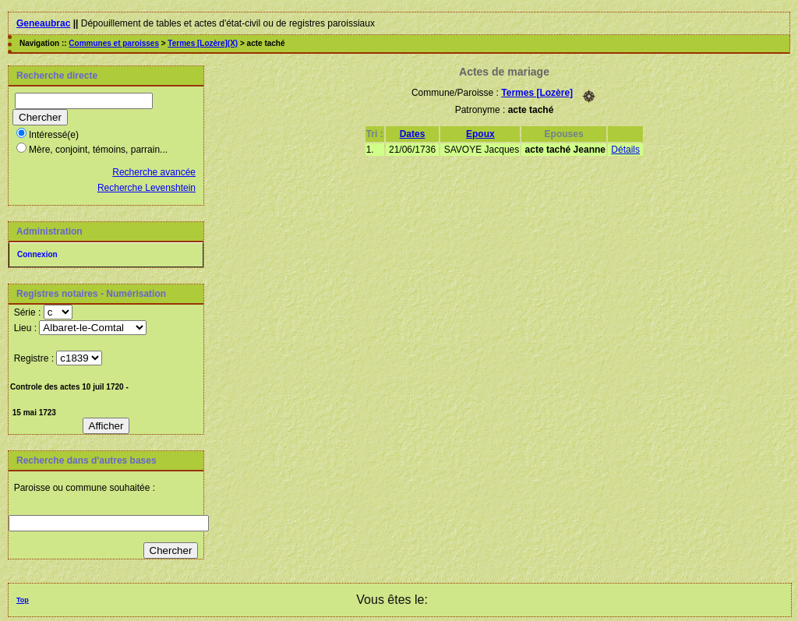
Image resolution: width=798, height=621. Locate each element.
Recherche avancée (154, 172)
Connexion (37, 254)
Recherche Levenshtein (146, 187)
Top (22, 600)
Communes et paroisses (114, 43)
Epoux (480, 134)
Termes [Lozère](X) (203, 43)
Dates (412, 134)
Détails (625, 149)
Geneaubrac (43, 23)
